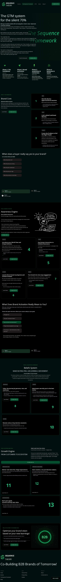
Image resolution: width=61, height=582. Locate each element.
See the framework (23, 58)
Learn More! (4, 111)
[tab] (16, 191)
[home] (9, 4)
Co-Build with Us (55, 3)
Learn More (4, 514)
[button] (44, 4)
